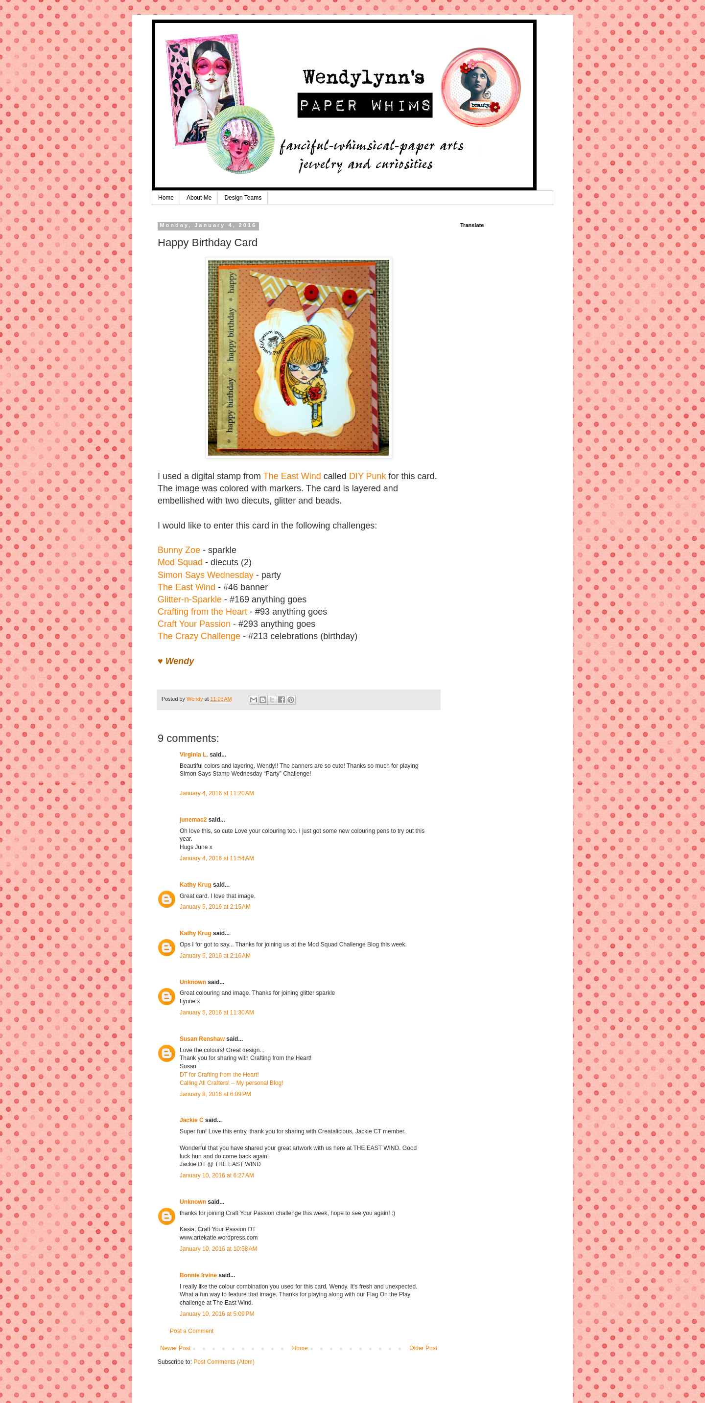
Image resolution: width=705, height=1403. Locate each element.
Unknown (193, 982)
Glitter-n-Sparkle (190, 599)
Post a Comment (191, 1331)
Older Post (423, 1348)
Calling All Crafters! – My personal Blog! (231, 1083)
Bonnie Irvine (198, 1275)
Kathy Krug (196, 884)
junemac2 (193, 819)
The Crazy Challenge (199, 636)
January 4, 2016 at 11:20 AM (217, 793)
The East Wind (292, 476)
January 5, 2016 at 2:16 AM (215, 955)
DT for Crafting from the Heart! (219, 1074)
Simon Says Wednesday (206, 575)
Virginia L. (194, 754)
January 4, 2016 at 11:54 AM (217, 858)
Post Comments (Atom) (224, 1361)
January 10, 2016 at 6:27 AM (217, 1175)
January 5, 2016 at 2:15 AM (215, 906)
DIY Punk (367, 476)
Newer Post (175, 1348)
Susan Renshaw (202, 1038)
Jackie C (192, 1120)
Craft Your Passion (194, 624)
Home (166, 197)
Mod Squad (180, 562)
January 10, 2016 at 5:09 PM (217, 1314)
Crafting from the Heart (202, 612)
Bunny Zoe (179, 550)
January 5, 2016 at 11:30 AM (217, 1012)
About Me (199, 197)
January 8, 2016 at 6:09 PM (215, 1094)
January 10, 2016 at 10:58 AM (218, 1248)
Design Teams (242, 197)
